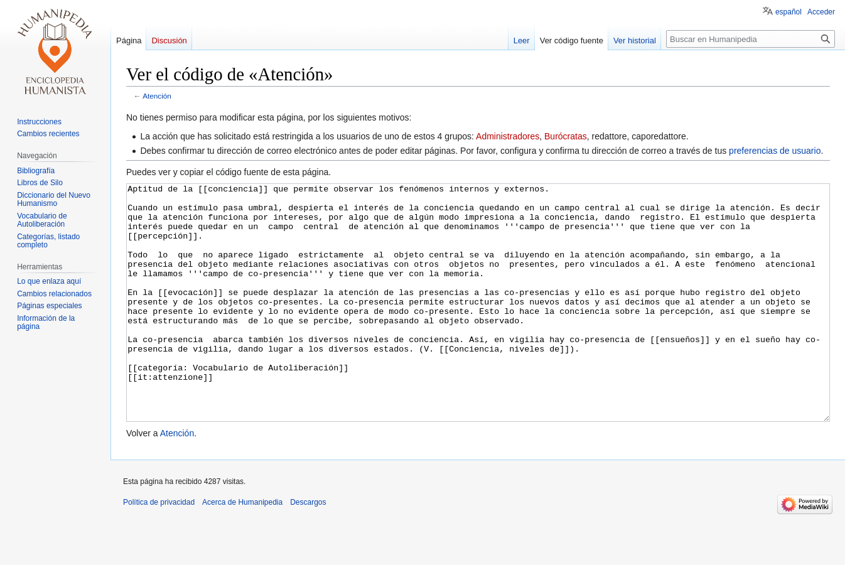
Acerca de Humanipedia (242, 549)
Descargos (308, 549)
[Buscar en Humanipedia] (750, 39)
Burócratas (565, 136)
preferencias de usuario (775, 151)
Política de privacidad (159, 549)
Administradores (507, 136)
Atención (157, 96)
